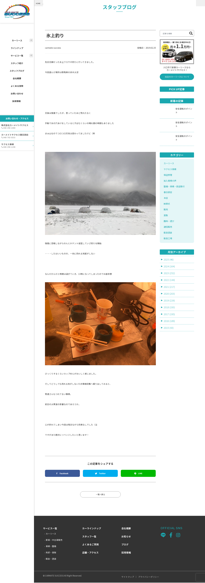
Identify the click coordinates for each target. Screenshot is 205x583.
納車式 (167, 206)
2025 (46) (169, 264)
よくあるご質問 (90, 544)
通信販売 (168, 230)
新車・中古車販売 (54, 540)
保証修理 (168, 175)
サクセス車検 (171, 169)
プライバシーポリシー (148, 577)
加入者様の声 (171, 181)
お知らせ (126, 536)
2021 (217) (169, 292)
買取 (166, 218)
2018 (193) (169, 313)
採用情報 (16, 101)
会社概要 (17, 78)
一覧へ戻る (100, 494)
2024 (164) (169, 271)
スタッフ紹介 (17, 63)
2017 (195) (169, 320)
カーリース (169, 163)
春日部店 (168, 194)
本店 (166, 200)
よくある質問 (17, 85)
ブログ (125, 544)
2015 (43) (169, 334)
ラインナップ (17, 48)
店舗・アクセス (90, 553)
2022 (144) (169, 285)
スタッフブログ (17, 70)
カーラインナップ (91, 528)
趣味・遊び (169, 224)
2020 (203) (169, 299)
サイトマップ (127, 577)
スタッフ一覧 (89, 536)
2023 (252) (169, 278)
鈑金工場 (168, 242)
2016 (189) (169, 327)
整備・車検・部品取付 (175, 188)
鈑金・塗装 (51, 559)
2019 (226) (169, 306)
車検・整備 (51, 546)
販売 (166, 212)
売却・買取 (51, 552)
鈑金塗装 (168, 236)
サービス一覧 (17, 55)
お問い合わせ (17, 93)
